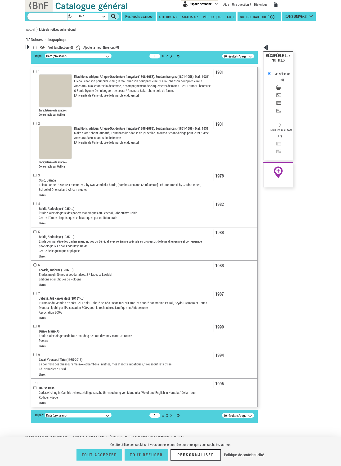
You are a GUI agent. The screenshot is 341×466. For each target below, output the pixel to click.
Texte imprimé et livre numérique (54, 106)
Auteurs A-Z (168, 16)
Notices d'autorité (254, 16)
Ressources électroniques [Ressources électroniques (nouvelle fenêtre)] (276, 150)
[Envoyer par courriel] (284, 77)
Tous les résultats (278, 101)
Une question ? (241, 4)
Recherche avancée (139, 16)
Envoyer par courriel (279, 77)
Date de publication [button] (45, 144)
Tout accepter (99, 454)
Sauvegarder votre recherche (56, 73)
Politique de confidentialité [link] (244, 454)
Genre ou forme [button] (42, 204)
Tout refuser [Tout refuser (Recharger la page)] (146, 454)
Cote (230, 16)
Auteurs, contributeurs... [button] (49, 128)
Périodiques (212, 16)
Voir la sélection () (121, 47)
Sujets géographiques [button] (47, 159)
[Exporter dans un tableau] (284, 82)
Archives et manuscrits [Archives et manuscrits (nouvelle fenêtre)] (274, 144)
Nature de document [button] (46, 98)
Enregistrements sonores (49, 113)
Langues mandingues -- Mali (51, 189)
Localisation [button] (40, 120)
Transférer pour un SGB (282, 88)
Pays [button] (34, 220)
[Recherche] (47, 16)
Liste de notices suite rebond (57, 29)
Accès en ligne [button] (41, 90)
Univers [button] (36, 212)
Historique (261, 4)
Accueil (30, 29)
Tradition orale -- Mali (46, 182)
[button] (69, 16)
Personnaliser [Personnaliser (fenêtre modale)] (195, 454)
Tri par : (100, 55)
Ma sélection (275, 63)
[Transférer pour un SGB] (284, 88)
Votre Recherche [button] (45, 55)
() (158, 47)
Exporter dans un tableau (283, 82)
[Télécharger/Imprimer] (284, 71)
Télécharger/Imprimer (280, 71)
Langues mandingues (47, 175)
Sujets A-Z (190, 16)
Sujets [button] (35, 152)
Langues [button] (37, 136)
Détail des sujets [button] (43, 167)
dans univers (296, 17)
